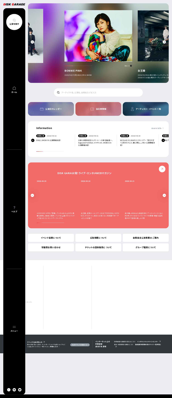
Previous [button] (32, 42)
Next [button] (164, 42)
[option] (98, 44)
